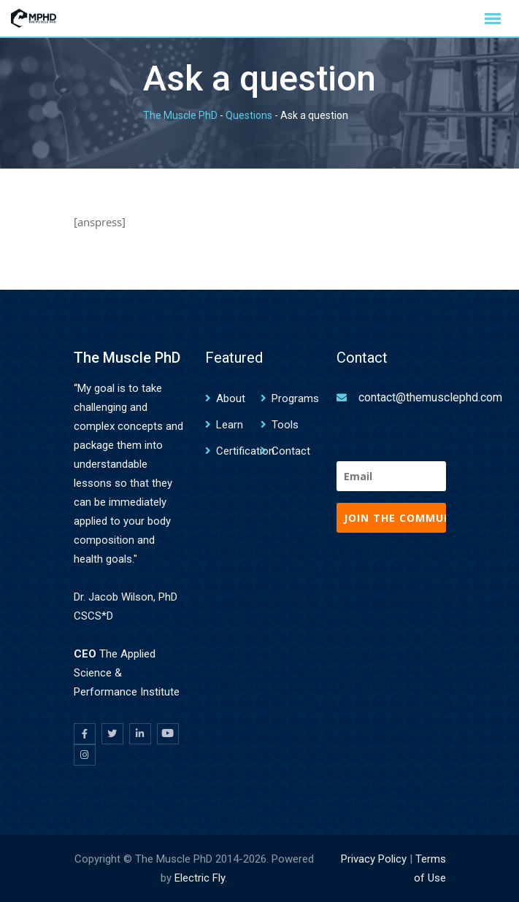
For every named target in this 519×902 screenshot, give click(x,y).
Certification (245, 451)
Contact (291, 451)
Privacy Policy (374, 859)
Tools (285, 424)
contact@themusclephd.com (430, 397)
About (230, 398)
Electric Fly (199, 877)
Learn (229, 424)
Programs (295, 398)
